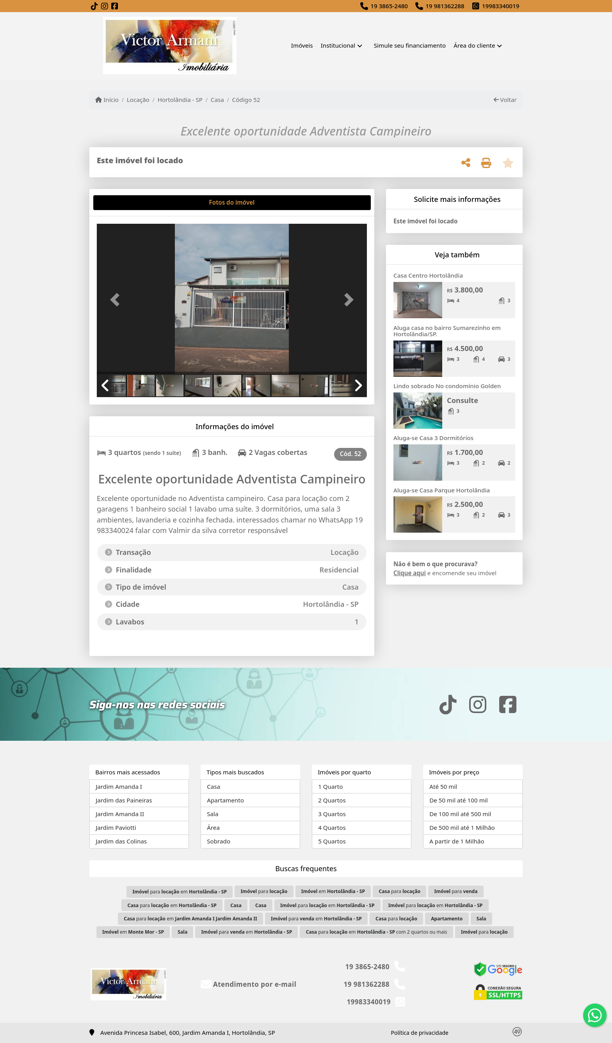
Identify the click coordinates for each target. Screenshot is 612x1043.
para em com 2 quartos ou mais (376, 932)
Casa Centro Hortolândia (428, 275)
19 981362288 (444, 6)
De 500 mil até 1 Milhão (462, 827)
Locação (138, 99)
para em (179, 891)
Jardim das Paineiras (124, 800)
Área (213, 827)
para (263, 891)
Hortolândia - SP (180, 99)
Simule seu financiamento (410, 45)
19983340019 (500, 6)
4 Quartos (332, 827)
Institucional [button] (338, 45)
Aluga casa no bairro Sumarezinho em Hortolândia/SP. (447, 331)
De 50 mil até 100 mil (458, 800)
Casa (217, 99)
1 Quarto (330, 786)
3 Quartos (332, 814)
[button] (117, 299)
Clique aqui (409, 573)
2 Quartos (332, 800)
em (333, 891)
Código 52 (246, 99)
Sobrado (218, 841)
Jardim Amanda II (120, 814)
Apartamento (225, 800)
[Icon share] (94, 6)
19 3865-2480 (389, 6)
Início (107, 99)
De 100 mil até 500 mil (460, 814)
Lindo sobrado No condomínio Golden (447, 386)
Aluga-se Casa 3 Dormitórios (433, 438)
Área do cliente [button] (474, 45)
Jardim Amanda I (119, 786)
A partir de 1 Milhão (456, 841)
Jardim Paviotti (116, 827)
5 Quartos (332, 841)
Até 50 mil (443, 786)
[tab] (122, 202)
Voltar (505, 99)
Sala (212, 814)
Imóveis (302, 45)
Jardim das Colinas (121, 841)
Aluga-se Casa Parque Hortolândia (441, 490)
